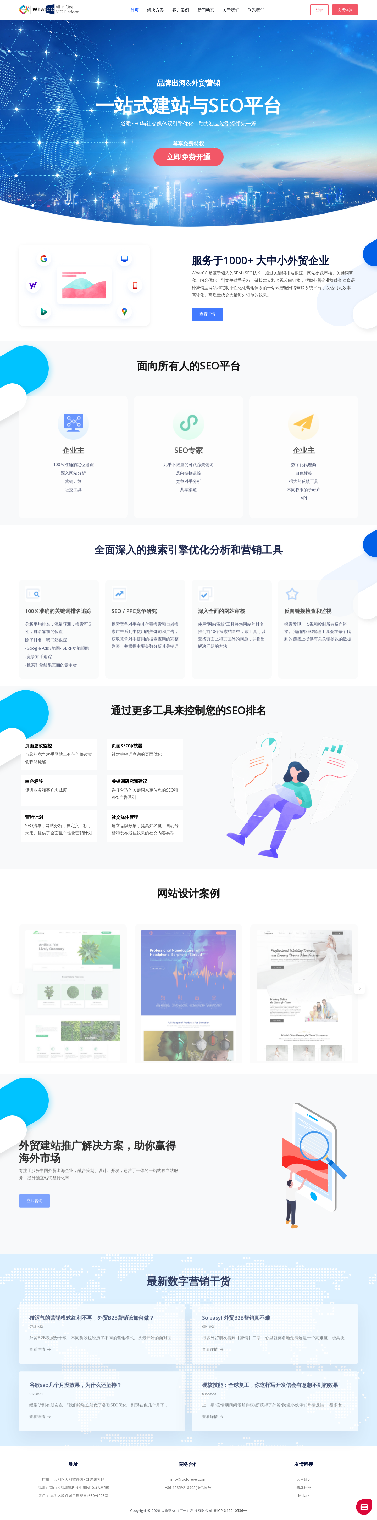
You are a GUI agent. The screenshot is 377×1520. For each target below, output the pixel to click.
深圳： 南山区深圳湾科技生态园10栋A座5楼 (73, 1487)
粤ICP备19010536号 (230, 1510)
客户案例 (180, 10)
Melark (303, 1495)
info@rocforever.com (188, 1479)
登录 (319, 9)
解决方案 (155, 10)
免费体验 (345, 9)
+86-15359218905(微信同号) (189, 1487)
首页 (134, 10)
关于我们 (231, 10)
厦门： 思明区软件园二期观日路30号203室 (73, 1495)
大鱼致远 (303, 1479)
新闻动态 (205, 10)
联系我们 (256, 10)
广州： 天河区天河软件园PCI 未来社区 (73, 1479)
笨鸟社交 (303, 1487)
